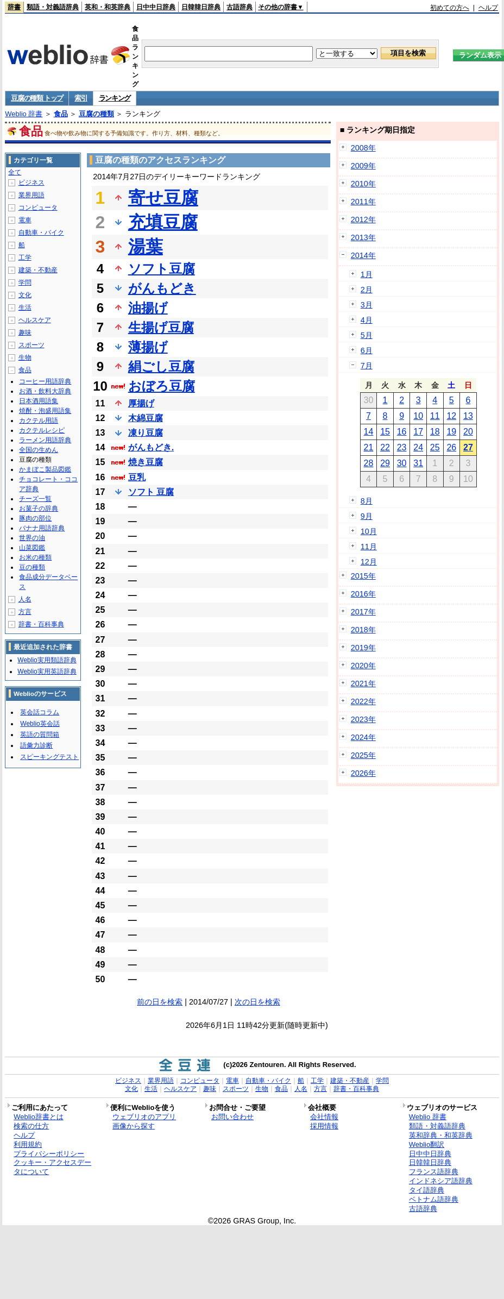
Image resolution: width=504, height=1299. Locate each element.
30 (402, 463)
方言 (25, 612)
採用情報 (324, 1126)
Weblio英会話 (39, 723)
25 (435, 447)
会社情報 (324, 1117)
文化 (25, 295)
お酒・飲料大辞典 (45, 391)
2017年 (363, 611)
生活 (25, 307)
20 (468, 431)
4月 (367, 320)
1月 (367, 274)
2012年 (363, 219)
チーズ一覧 (35, 499)
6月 (367, 350)
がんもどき (162, 288)
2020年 (363, 665)
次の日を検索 (257, 1001)
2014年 (363, 255)
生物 (25, 357)
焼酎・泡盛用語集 (45, 411)
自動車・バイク (41, 232)
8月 (367, 501)
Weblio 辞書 (23, 114)
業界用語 (31, 195)
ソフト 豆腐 (151, 492)
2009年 (363, 165)
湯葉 (145, 246)
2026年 (363, 773)
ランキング (115, 98)
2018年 (363, 629)
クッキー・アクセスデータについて (52, 1167)
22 (385, 447)
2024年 (363, 737)
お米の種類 (35, 557)
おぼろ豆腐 (161, 386)
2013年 (363, 237)
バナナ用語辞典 (42, 528)
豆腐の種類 (96, 114)
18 (435, 431)
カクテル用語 (38, 420)
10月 (369, 531)
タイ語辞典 (426, 1190)
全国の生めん (38, 450)
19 (451, 431)
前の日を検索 (159, 1001)
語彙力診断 (36, 745)
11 (435, 416)
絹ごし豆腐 (161, 366)
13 (468, 416)
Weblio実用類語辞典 (46, 660)
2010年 (363, 183)
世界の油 (32, 538)
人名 (25, 599)
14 (369, 431)
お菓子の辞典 (38, 508)
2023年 (363, 719)
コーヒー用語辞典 (45, 381)
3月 (367, 304)
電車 (25, 220)
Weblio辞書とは (38, 1117)
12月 (369, 561)
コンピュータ (38, 207)
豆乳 (137, 477)
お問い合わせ (232, 1117)
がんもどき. (151, 447)
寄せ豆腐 (163, 198)
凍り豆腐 (145, 432)
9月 (367, 516)
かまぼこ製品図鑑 (45, 469)
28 (369, 463)
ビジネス (31, 182)
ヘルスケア (34, 320)
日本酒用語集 (38, 401)
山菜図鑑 (32, 547)
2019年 (363, 647)
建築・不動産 (38, 270)
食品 (61, 114)
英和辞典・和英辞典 (440, 1135)
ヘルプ (488, 7)
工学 (25, 257)
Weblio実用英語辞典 (46, 671)
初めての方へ (449, 7)
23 (402, 447)
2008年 (363, 147)
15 (385, 431)
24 (418, 447)
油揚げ (148, 307)
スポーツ (31, 345)
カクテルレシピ (42, 430)
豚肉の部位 (35, 518)
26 (451, 447)
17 (418, 431)
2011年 (363, 201)
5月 (367, 335)
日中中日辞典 (155, 7)
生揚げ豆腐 (161, 327)
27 (468, 447)
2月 (367, 289)
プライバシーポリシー (49, 1154)
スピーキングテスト (49, 757)
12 (451, 416)
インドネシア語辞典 (440, 1181)
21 (369, 447)
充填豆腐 (163, 222)
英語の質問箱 (39, 734)
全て (14, 172)
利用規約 (28, 1144)
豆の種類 (32, 567)
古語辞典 (239, 7)
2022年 (363, 701)
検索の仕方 (31, 1126)
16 (402, 431)
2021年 (363, 683)
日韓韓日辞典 (200, 7)
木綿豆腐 (145, 418)
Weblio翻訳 (426, 1144)
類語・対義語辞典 (53, 7)
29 (385, 463)
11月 (369, 546)
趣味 (25, 332)
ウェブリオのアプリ (144, 1117)
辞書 (14, 7)
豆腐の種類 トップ (37, 98)
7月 (367, 365)
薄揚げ (148, 347)
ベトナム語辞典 (433, 1199)
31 (418, 463)
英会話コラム (39, 712)
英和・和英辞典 (107, 7)
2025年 (363, 755)
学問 (25, 282)
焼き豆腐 (145, 462)
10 (418, 416)
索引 (80, 98)
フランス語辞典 (433, 1172)
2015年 (363, 576)
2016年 (363, 593)
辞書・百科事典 (41, 624)
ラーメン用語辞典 (45, 440)
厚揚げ (141, 403)
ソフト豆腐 (161, 268)
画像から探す (133, 1126)
